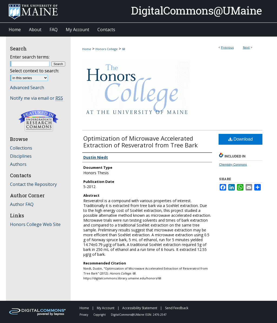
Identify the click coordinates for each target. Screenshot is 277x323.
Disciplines (21, 156)
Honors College (106, 49)
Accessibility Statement (140, 308)
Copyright (100, 314)
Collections (21, 148)
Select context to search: (34, 71)
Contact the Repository (33, 184)
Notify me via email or (36, 98)
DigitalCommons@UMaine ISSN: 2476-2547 (139, 314)
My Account (106, 308)
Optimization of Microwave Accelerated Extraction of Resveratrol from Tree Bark (140, 141)
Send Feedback (176, 308)
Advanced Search (27, 88)
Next (246, 47)
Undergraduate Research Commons (38, 120)
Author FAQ (22, 204)
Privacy (84, 314)
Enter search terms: (30, 57)
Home (86, 49)
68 (123, 49)
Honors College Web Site (35, 224)
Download (240, 139)
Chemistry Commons (233, 164)
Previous (227, 47)
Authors (18, 164)
